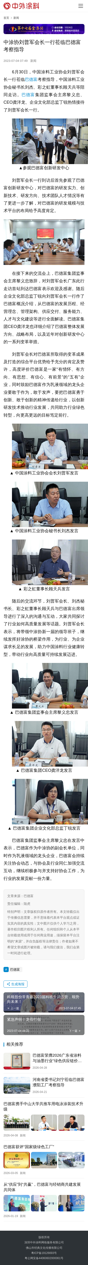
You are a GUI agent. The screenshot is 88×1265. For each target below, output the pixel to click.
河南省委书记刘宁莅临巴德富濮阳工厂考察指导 (58, 1082)
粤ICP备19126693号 (44, 1253)
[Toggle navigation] (81, 6)
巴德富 (31, 79)
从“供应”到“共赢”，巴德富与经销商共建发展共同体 (42, 1187)
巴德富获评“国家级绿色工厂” (29, 1147)
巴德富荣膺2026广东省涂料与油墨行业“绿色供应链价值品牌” (57, 1058)
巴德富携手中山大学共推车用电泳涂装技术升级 (43, 1106)
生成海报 (15, 984)
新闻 (33, 61)
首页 (6, 18)
